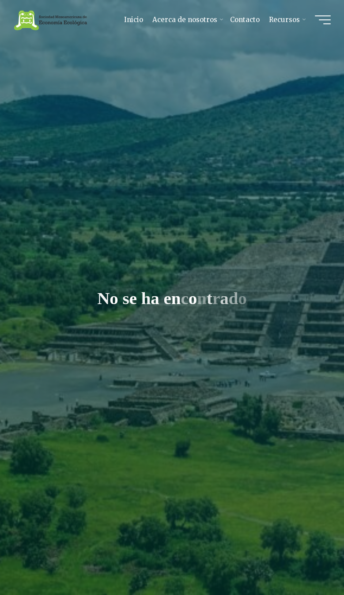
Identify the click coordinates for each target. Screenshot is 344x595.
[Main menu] (323, 19)
